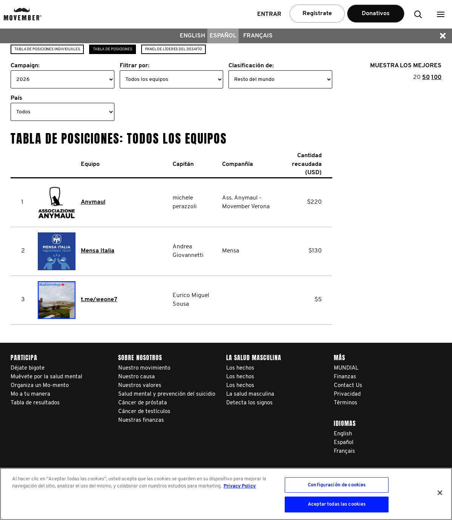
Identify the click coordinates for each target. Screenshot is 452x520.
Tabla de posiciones (112, 49)
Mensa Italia (97, 251)
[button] (440, 14)
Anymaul (93, 202)
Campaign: (25, 66)
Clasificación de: (251, 66)
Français (258, 36)
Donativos (376, 14)
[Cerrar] (440, 492)
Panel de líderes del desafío (173, 49)
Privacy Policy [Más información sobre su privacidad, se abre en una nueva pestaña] (240, 486)
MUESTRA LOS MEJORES (405, 66)
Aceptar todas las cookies (337, 504)
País (16, 98)
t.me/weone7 (99, 300)
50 (426, 77)
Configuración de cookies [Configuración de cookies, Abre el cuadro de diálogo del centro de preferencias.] (337, 485)
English (192, 36)
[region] (226, 494)
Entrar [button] (269, 14)
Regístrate (317, 14)
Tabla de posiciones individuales (47, 49)
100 (436, 77)
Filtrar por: (135, 66)
